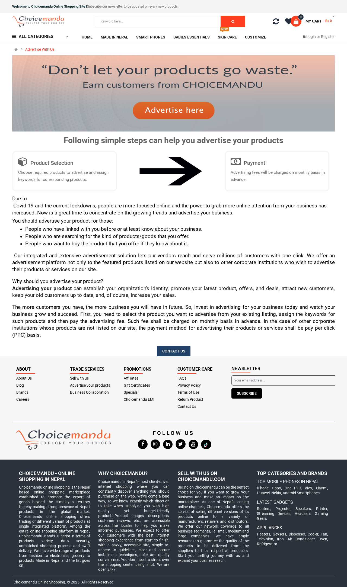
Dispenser (297, 534)
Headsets (303, 513)
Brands (22, 392)
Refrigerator (267, 544)
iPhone (263, 488)
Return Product (190, 399)
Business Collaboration (89, 392)
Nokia (276, 493)
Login (311, 36)
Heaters (263, 534)
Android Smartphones (301, 493)
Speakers (303, 508)
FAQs (181, 378)
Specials (131, 392)
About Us (24, 378)
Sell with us (79, 378)
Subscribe (247, 393)
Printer (321, 508)
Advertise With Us (40, 49)
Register (328, 36)
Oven (323, 539)
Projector (283, 508)
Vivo (308, 488)
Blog (20, 385)
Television (265, 539)
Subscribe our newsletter (105, 6)
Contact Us (186, 406)
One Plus (293, 488)
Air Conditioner (301, 539)
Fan (324, 534)
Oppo (276, 488)
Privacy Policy (189, 385)
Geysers (279, 534)
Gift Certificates (137, 385)
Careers (22, 399)
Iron (280, 539)
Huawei (263, 493)
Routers (263, 508)
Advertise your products (90, 385)
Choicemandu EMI (139, 399)
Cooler (313, 534)
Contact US (173, 351)
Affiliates (131, 378)
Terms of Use (188, 392)
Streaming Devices (273, 513)
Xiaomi (321, 488)
